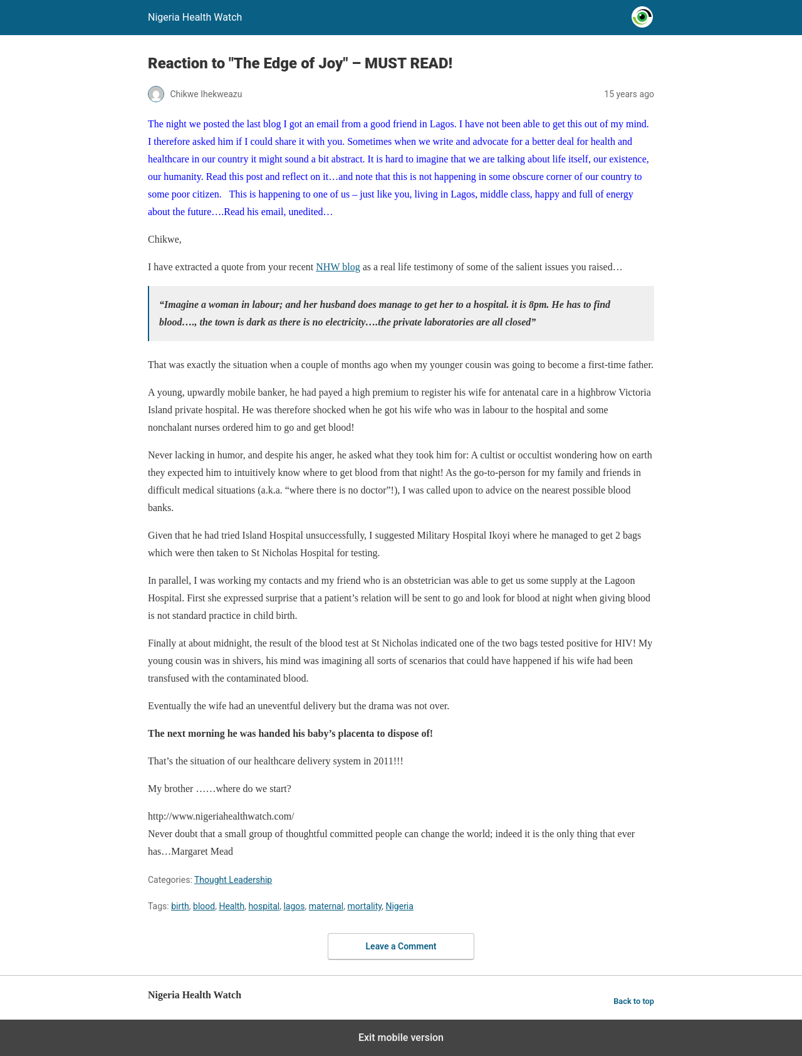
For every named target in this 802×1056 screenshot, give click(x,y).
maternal (326, 906)
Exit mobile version (401, 1037)
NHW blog (338, 266)
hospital (263, 906)
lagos (294, 906)
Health (231, 906)
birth (180, 906)
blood (204, 906)
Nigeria (399, 906)
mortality (364, 906)
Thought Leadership (233, 880)
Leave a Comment (401, 946)
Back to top (633, 1001)
